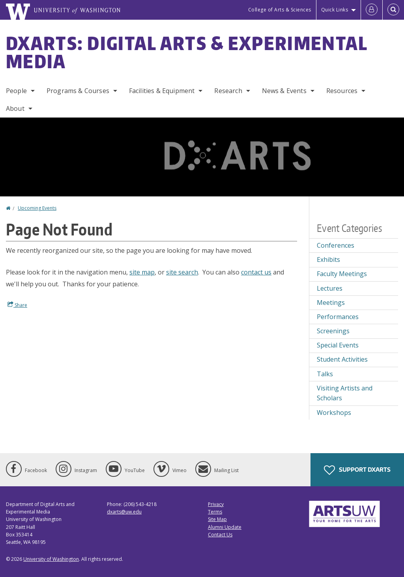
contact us (256, 272)
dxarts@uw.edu (124, 511)
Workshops (334, 412)
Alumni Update (224, 527)
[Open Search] (393, 10)
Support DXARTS (357, 470)
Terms (215, 511)
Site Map (217, 519)
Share (17, 304)
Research (228, 90)
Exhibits (328, 259)
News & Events (284, 90)
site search (182, 272)
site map (142, 272)
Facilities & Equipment (162, 90)
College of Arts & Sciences (279, 9)
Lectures (329, 288)
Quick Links (334, 9)
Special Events (338, 345)
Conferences (335, 245)
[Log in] (371, 10)
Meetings (331, 302)
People (16, 90)
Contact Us (220, 534)
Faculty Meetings (342, 273)
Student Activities (342, 359)
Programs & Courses (78, 90)
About (15, 108)
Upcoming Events (37, 208)
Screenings (333, 331)
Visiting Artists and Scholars (344, 393)
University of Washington (51, 559)
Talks (325, 374)
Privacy (216, 504)
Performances (338, 316)
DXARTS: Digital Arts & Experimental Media (187, 52)
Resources (341, 90)
